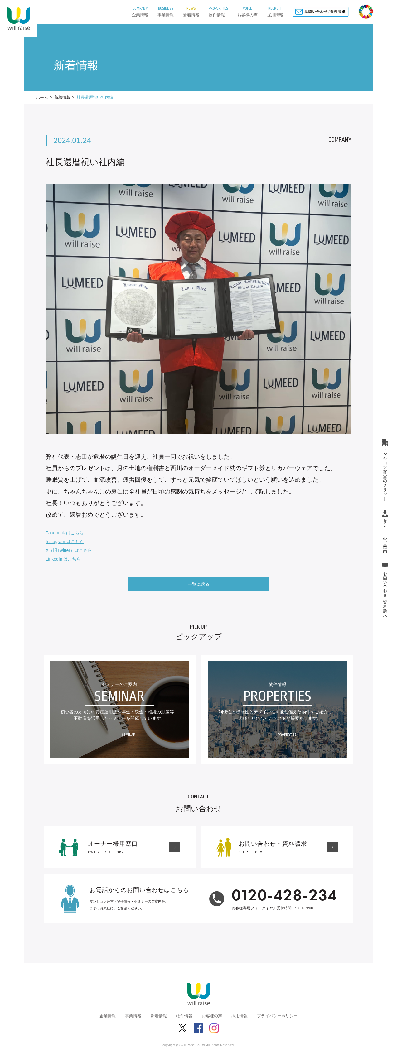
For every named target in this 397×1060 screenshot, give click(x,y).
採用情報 (239, 1016)
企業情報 (107, 1016)
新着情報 (62, 97)
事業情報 (133, 1016)
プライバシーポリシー (277, 1016)
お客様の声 (212, 1016)
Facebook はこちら (65, 532)
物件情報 (184, 1016)
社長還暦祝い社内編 (95, 97)
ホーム (42, 97)
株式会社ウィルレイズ (18, 18)
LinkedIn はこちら (63, 558)
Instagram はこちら (65, 541)
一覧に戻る (199, 584)
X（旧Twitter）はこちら (69, 550)
